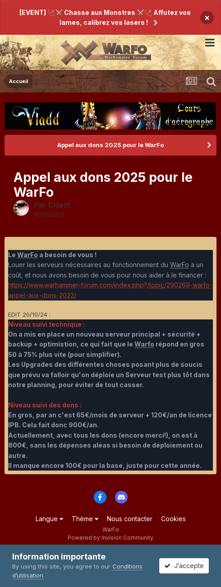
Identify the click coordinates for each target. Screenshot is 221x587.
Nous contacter (129, 518)
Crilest (58, 204)
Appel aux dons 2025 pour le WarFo (110, 144)
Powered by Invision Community (110, 537)
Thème (85, 518)
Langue (49, 518)
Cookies (173, 518)
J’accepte (184, 565)
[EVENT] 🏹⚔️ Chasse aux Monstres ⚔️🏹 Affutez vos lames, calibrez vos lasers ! (105, 17)
